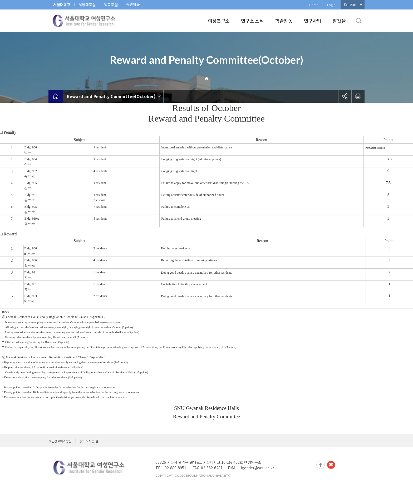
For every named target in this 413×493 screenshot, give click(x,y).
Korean (350, 4)
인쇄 (358, 96)
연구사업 (312, 20)
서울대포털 (87, 4)
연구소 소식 (252, 20)
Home (313, 4)
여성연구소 (218, 20)
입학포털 (111, 4)
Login (331, 4)
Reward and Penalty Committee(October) (111, 96)
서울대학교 (61, 4)
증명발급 (133, 4)
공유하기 (344, 96)
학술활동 (283, 20)
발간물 (339, 20)
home (55, 96)
